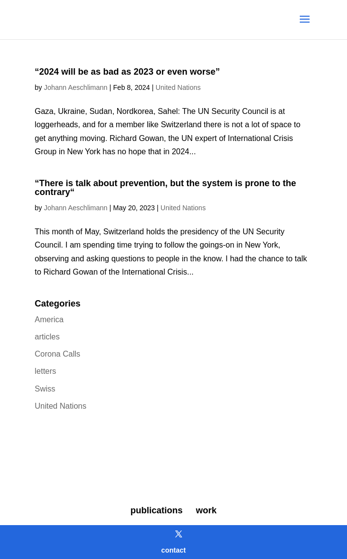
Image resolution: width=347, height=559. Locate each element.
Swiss (45, 389)
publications (156, 510)
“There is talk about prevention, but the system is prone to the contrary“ (165, 187)
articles (47, 337)
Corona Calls (57, 354)
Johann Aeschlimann (75, 87)
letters (46, 371)
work (206, 510)
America (49, 319)
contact (173, 550)
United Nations (178, 87)
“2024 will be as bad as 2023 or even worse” (127, 72)
